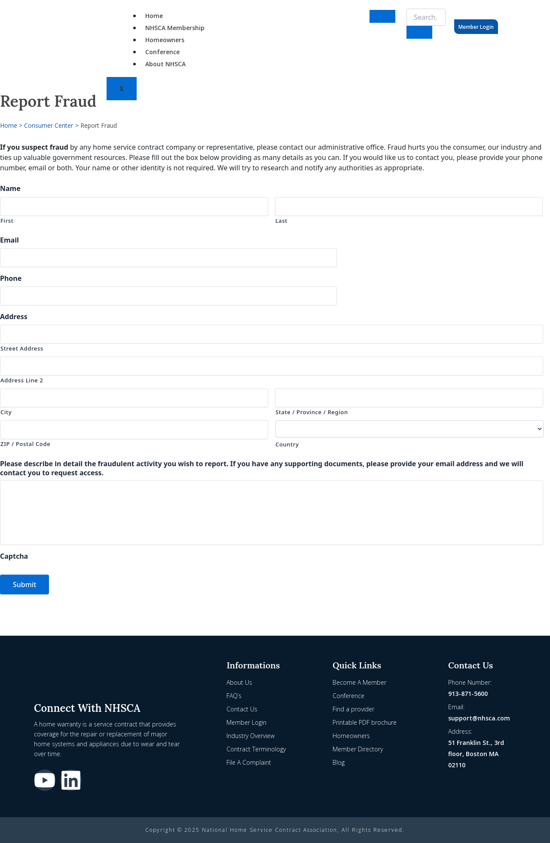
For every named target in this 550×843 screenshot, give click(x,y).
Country (287, 444)
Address (14, 316)
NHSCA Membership (175, 28)
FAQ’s (233, 696)
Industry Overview (250, 736)
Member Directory (358, 749)
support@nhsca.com (479, 718)
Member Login (476, 27)
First (7, 221)
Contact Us (241, 709)
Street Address (21, 348)
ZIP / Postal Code (25, 444)
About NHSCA (165, 64)
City (6, 412)
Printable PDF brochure (365, 722)
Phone (10, 278)
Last (281, 221)
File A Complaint (248, 762)
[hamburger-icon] (382, 16)
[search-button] (419, 32)
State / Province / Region (311, 412)
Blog (339, 762)
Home (154, 16)
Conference (162, 52)
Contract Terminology (256, 749)
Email (9, 240)
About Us (239, 682)
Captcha (14, 560)
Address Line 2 (21, 380)
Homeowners (164, 40)
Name (10, 188)
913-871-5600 (468, 693)
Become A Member (359, 682)
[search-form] (426, 17)
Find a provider (353, 709)
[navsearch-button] (403, 15)
